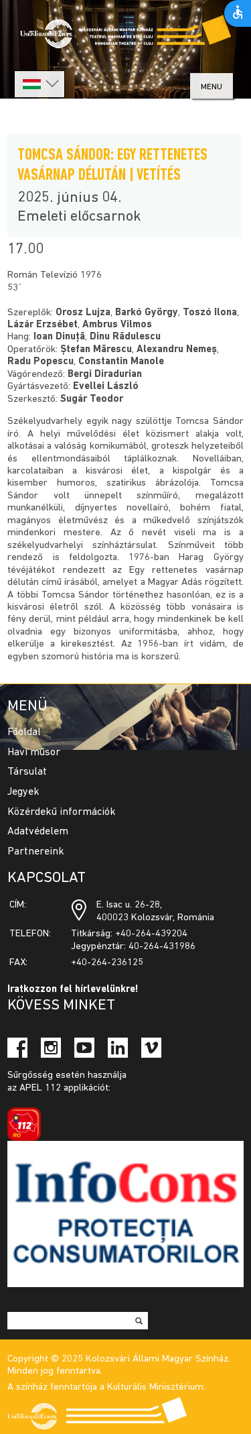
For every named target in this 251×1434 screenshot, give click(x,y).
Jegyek (23, 792)
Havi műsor (33, 752)
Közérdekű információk (61, 812)
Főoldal (24, 732)
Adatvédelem (37, 831)
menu (211, 86)
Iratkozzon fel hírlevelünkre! (73, 990)
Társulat (27, 772)
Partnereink (35, 851)
